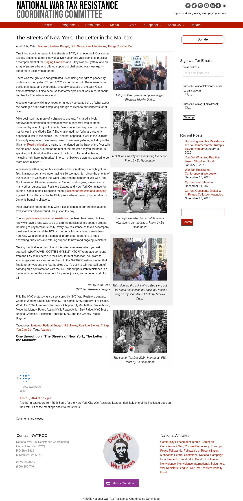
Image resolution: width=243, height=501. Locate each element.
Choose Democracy (197, 446)
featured (43, 46)
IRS (73, 46)
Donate (195, 25)
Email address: (203, 71)
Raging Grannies (54, 62)
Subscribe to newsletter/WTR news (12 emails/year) (202, 88)
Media (116, 25)
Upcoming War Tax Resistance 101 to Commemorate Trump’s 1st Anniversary (204, 145)
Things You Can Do (120, 46)
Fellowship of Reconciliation (201, 450)
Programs (71, 25)
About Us (176, 25)
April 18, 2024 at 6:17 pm (35, 398)
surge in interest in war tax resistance (45, 218)
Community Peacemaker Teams (180, 441)
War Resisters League (174, 468)
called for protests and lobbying (86, 190)
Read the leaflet (37, 144)
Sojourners (217, 463)
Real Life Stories (96, 46)
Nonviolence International (193, 463)
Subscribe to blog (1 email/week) (201, 104)
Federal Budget (59, 46)
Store (132, 25)
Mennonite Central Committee (179, 455)
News (80, 46)
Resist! (49, 25)
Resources (95, 25)
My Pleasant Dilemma (199, 182)
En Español (152, 25)
